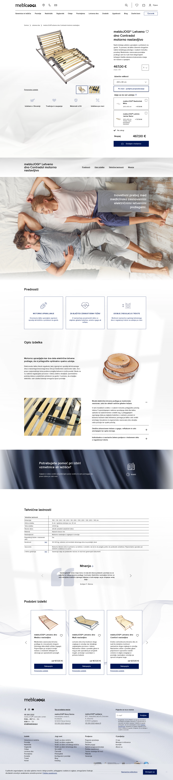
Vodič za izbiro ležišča (63, 740)
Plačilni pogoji (90, 745)
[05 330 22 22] (49, 5)
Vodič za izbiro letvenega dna (66, 747)
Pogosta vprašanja (92, 740)
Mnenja (131, 167)
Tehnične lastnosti (116, 167)
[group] (82, 90)
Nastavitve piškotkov (129, 772)
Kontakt (118, 745)
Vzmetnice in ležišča (23, 14)
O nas (118, 740)
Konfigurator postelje (62, 756)
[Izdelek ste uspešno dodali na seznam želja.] (147, 31)
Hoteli (26, 761)
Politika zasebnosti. (50, 773)
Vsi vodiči (58, 749)
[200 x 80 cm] (131, 82)
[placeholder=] (132, 715)
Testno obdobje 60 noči (94, 751)
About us (119, 747)
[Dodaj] (61, 635)
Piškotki (88, 754)
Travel (26, 758)
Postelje (38, 14)
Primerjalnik (59, 754)
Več (46, 542)
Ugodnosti (116, 14)
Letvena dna (94, 14)
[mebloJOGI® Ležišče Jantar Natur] (131, 118)
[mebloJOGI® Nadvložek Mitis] (131, 103)
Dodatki (105, 14)
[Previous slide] (26, 642)
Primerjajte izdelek (31, 90)
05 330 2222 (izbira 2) (63, 723)
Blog (126, 14)
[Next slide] (147, 642)
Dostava (88, 742)
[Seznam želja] (136, 5)
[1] (145, 67)
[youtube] (33, 710)
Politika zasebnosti (92, 749)
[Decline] (166, 772)
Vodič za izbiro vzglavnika (64, 742)
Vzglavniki (60, 14)
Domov (26, 25)
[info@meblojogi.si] (55, 5)
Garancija (88, 756)
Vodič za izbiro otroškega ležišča (67, 745)
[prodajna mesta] (43, 5)
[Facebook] (25, 710)
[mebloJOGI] (34, 699)
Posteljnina (80, 14)
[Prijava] (153, 5)
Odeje (70, 14)
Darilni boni (135, 14)
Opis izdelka (99, 167)
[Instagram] (29, 710)
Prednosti (86, 167)
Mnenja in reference (123, 742)
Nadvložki (49, 14)
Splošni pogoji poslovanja (94, 747)
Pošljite (143, 715)
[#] (126, 5)
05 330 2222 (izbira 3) (93, 723)
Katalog (57, 761)
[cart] (143, 5)
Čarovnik (58, 751)
